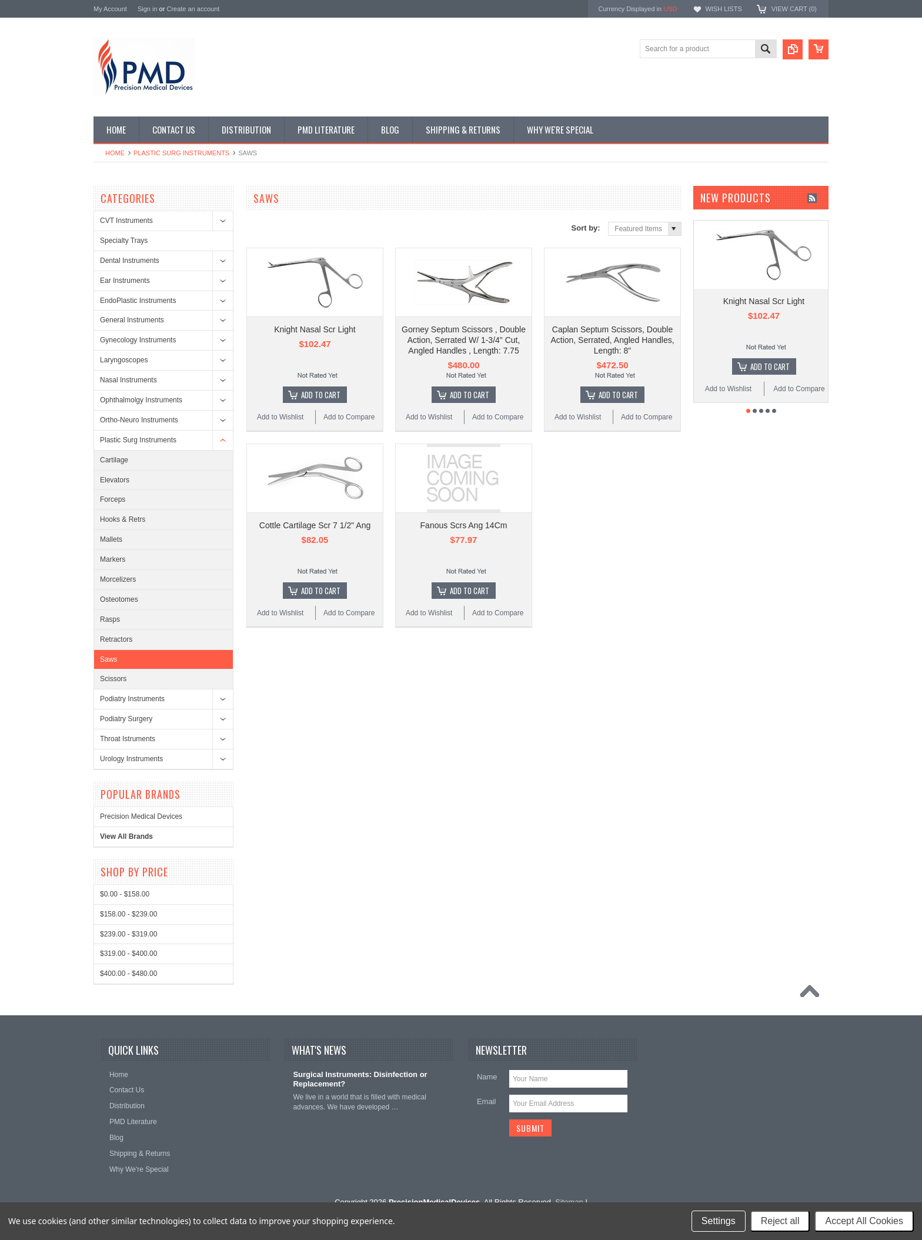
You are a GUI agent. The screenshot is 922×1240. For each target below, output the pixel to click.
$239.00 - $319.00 (128, 934)
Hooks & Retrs (122, 519)
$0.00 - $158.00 (124, 894)
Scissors (113, 679)
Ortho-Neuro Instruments (139, 420)
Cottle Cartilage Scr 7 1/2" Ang (314, 525)
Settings (718, 1221)
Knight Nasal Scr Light (315, 329)
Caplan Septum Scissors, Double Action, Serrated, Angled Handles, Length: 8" (612, 340)
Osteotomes (119, 599)
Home (115, 152)
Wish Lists (723, 8)
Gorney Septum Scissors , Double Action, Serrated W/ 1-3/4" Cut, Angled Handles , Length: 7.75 (464, 340)
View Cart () (794, 8)
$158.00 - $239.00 (128, 914)
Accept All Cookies (864, 1221)
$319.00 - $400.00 (128, 953)
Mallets (111, 539)
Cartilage (114, 460)
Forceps (112, 499)
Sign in (148, 8)
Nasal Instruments (128, 380)
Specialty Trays (124, 240)
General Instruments (132, 320)
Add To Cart (320, 395)
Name (487, 1076)
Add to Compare (349, 417)
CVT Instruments (126, 220)
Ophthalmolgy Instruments (141, 400)
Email (486, 1101)
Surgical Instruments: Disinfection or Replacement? (360, 1079)
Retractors (116, 639)
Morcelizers (118, 579)
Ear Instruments (125, 280)
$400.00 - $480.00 (128, 973)
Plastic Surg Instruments (181, 152)
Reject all (780, 1221)
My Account (110, 8)
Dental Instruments (129, 260)
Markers (112, 559)
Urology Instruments (131, 759)
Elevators (114, 480)
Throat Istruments (127, 739)
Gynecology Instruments (138, 340)
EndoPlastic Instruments (138, 300)
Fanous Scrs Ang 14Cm (463, 525)
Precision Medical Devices (141, 816)
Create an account (192, 8)
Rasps (110, 619)
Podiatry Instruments (132, 699)
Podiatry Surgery (126, 719)
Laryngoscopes (124, 360)
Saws (108, 659)
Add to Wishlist (280, 417)
